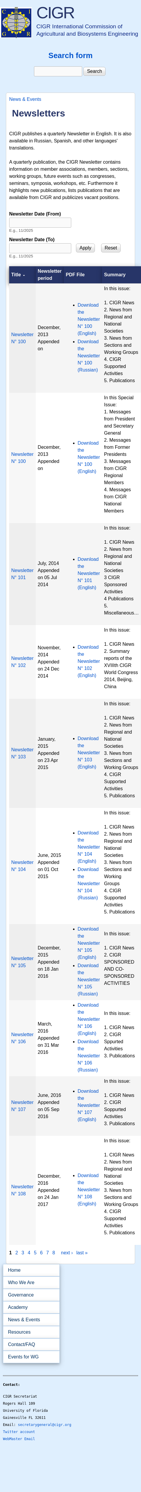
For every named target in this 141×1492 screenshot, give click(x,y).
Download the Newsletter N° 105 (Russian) (89, 979)
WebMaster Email (19, 1439)
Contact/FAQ (29, 1344)
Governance (29, 1295)
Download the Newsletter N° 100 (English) (89, 319)
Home (14, 1270)
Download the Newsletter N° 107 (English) (89, 1105)
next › (67, 1252)
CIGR (55, 12)
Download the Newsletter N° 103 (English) (89, 752)
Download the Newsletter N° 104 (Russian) (89, 883)
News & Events (25, 99)
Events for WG (23, 1356)
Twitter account (19, 1432)
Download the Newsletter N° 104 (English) (89, 847)
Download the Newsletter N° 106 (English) (89, 1019)
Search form (70, 55)
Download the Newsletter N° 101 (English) (89, 573)
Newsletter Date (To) (32, 239)
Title (18, 274)
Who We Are (29, 1282)
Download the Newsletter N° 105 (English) (89, 943)
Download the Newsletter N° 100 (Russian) (89, 355)
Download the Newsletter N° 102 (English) (89, 661)
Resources (29, 1332)
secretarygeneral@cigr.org (45, 1425)
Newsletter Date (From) (35, 213)
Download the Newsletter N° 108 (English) (89, 1189)
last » (81, 1252)
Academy (29, 1307)
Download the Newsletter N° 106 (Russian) (89, 1055)
